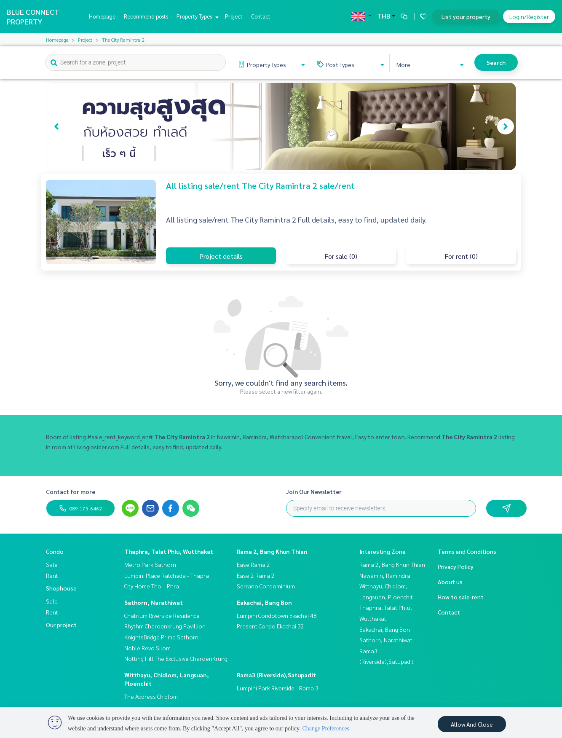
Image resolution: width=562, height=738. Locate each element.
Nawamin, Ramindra (384, 575)
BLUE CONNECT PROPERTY (33, 16)
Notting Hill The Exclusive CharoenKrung (175, 658)
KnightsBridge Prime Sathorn (161, 637)
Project (234, 16)
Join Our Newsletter (314, 491)
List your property (466, 16)
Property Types (197, 16)
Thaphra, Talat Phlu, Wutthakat (168, 551)
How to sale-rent (461, 597)
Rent (52, 575)
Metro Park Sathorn (150, 564)
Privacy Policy (456, 566)
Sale (52, 564)
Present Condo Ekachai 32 (270, 626)
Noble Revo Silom (147, 648)
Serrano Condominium (266, 586)
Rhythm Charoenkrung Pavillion (165, 626)
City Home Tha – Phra (151, 586)
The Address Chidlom (151, 696)
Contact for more (70, 491)
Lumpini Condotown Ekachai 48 (277, 615)
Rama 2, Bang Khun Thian (272, 551)
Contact (260, 16)
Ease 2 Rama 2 (256, 575)
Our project (61, 624)
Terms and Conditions (467, 551)
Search (496, 62)
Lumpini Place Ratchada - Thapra (166, 575)
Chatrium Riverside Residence (162, 615)
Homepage (102, 16)
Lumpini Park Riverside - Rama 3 (277, 688)
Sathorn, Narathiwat (153, 602)
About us (450, 581)
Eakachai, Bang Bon (264, 602)
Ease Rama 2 (253, 564)
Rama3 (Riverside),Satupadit (276, 675)
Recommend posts (146, 16)
